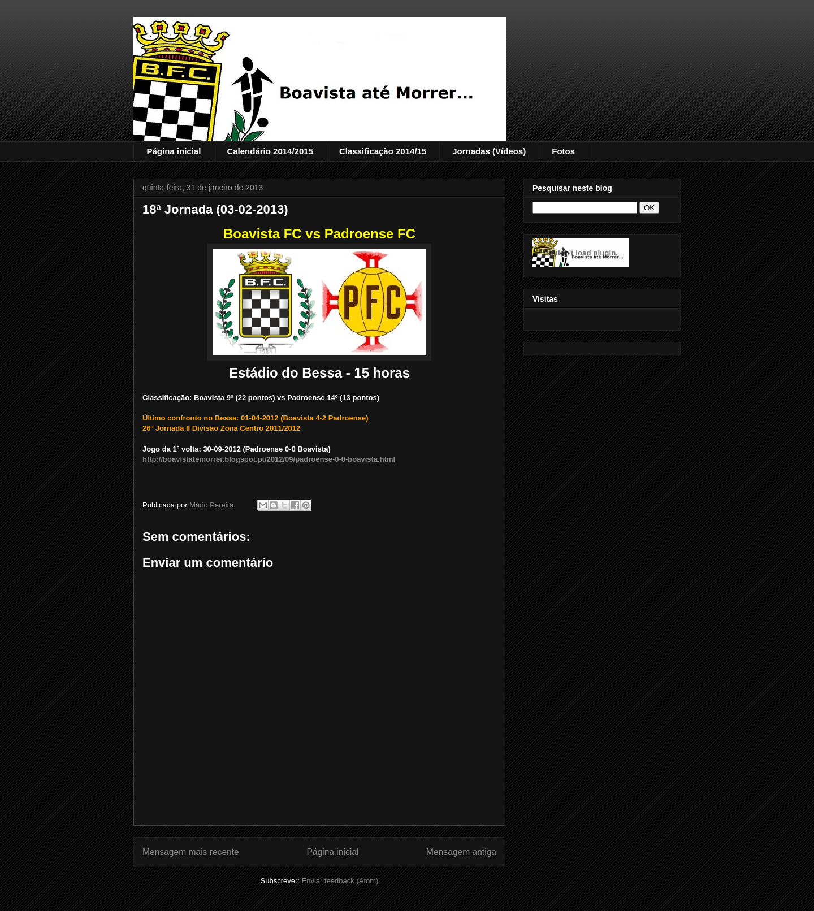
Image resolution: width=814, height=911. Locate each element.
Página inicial (174, 151)
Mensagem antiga (461, 852)
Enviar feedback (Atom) (340, 881)
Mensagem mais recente (190, 852)
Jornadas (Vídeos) (489, 151)
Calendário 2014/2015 (270, 151)
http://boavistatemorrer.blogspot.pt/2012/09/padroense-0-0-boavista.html (268, 459)
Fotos (563, 151)
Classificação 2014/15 (382, 151)
